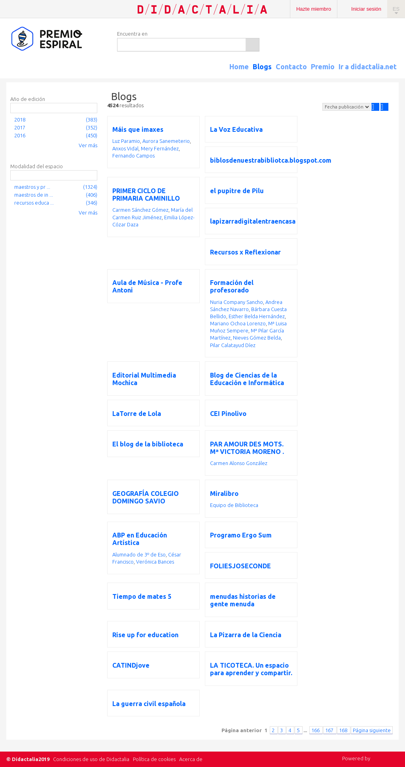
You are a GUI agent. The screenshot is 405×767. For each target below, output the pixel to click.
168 (343, 730)
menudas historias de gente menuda (243, 600)
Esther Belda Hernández (257, 316)
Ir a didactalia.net (368, 66)
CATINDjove (131, 665)
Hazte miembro (313, 9)
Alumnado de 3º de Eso (139, 554)
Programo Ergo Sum (241, 535)
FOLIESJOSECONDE (240, 566)
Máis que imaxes (137, 129)
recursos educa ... (34, 202)
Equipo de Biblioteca (234, 505)
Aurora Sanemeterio (166, 141)
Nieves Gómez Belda (257, 337)
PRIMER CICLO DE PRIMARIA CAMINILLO (146, 194)
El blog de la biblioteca (147, 444)
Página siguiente (372, 730)
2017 (19, 127)
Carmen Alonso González (238, 463)
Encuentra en (132, 33)
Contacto (291, 66)
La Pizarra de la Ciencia (245, 634)
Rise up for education (145, 634)
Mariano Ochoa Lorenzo (238, 323)
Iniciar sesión (366, 9)
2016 (19, 135)
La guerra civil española (148, 703)
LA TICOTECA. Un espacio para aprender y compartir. (251, 669)
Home (239, 66)
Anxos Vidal (125, 148)
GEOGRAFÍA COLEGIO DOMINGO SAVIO (145, 497)
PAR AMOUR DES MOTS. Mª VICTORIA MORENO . (247, 447)
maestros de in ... (33, 194)
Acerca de (190, 759)
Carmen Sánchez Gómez (140, 210)
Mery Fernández (160, 148)
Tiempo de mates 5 (141, 596)
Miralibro (224, 493)
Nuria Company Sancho (236, 302)
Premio (323, 66)
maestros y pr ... (32, 187)
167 (330, 730)
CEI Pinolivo (228, 413)
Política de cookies (154, 759)
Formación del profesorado (232, 286)
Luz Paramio (126, 141)
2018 (19, 119)
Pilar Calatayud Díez (232, 345)
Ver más (88, 145)
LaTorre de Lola (136, 413)
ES (396, 9)
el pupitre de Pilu (237, 190)
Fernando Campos (133, 155)
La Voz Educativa (236, 129)
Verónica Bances (155, 561)
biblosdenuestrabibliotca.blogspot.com (270, 160)
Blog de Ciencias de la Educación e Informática (247, 379)
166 (316, 730)
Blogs (262, 66)
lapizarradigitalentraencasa (252, 221)
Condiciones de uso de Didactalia (91, 759)
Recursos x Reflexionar (245, 252)
